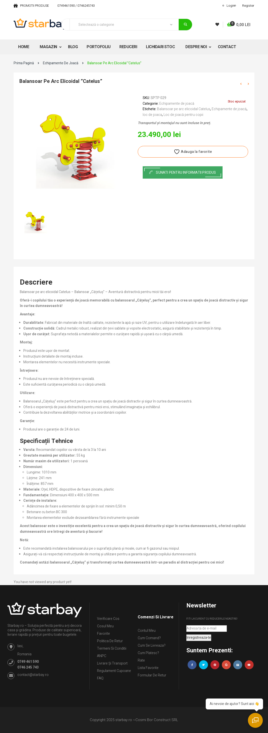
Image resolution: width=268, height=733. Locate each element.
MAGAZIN (49, 47)
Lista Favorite (148, 667)
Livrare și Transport (112, 663)
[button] (238, 25)
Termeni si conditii (111, 648)
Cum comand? (149, 638)
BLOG (73, 47)
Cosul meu (105, 626)
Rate (141, 660)
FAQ (100, 678)
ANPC (101, 656)
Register (248, 5)
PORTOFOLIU (98, 47)
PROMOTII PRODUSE (34, 5)
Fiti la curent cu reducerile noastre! (211, 619)
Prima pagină (24, 63)
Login (231, 5)
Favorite (103, 633)
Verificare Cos (108, 618)
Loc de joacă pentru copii (183, 114)
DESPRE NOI (196, 47)
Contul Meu (147, 630)
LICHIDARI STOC (160, 47)
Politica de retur (110, 641)
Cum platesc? (148, 653)
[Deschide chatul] (255, 720)
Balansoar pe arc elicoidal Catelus (183, 109)
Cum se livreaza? (152, 645)
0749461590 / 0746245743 (76, 5)
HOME (23, 47)
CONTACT (227, 47)
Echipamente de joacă (60, 63)
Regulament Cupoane (114, 670)
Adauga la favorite (193, 152)
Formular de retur (152, 675)
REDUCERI (128, 47)
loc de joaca (152, 114)
